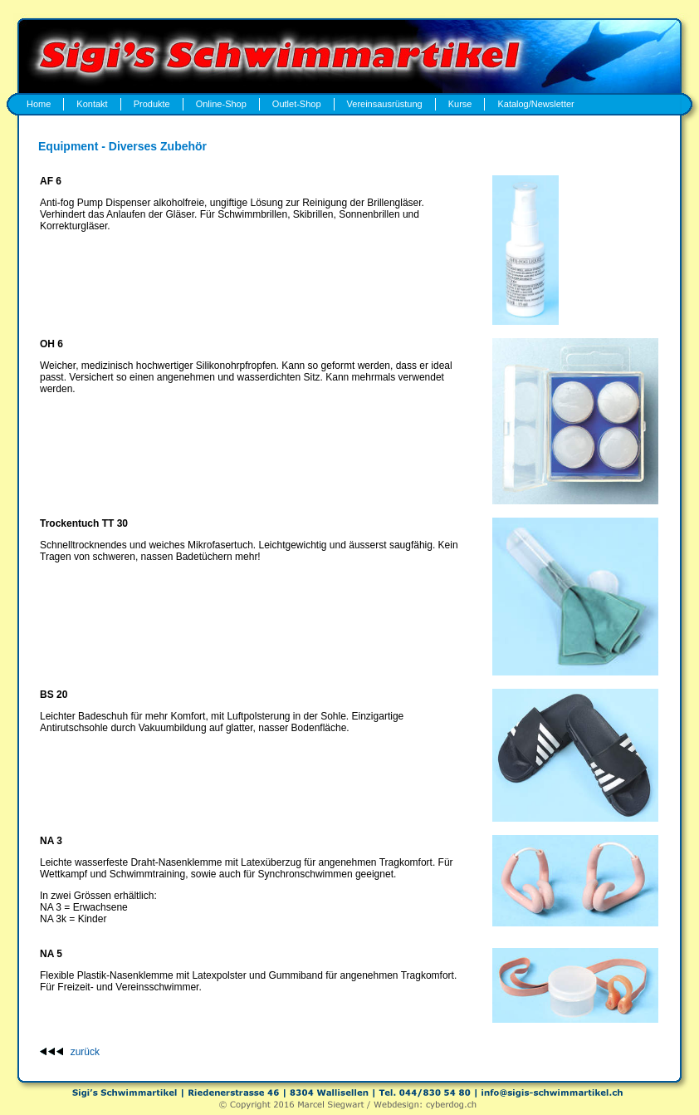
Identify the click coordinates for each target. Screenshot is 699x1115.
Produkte (152, 104)
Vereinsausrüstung (385, 104)
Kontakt (91, 104)
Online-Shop (221, 104)
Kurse (460, 104)
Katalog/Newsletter (535, 104)
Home (39, 104)
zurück (85, 1052)
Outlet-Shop (296, 104)
